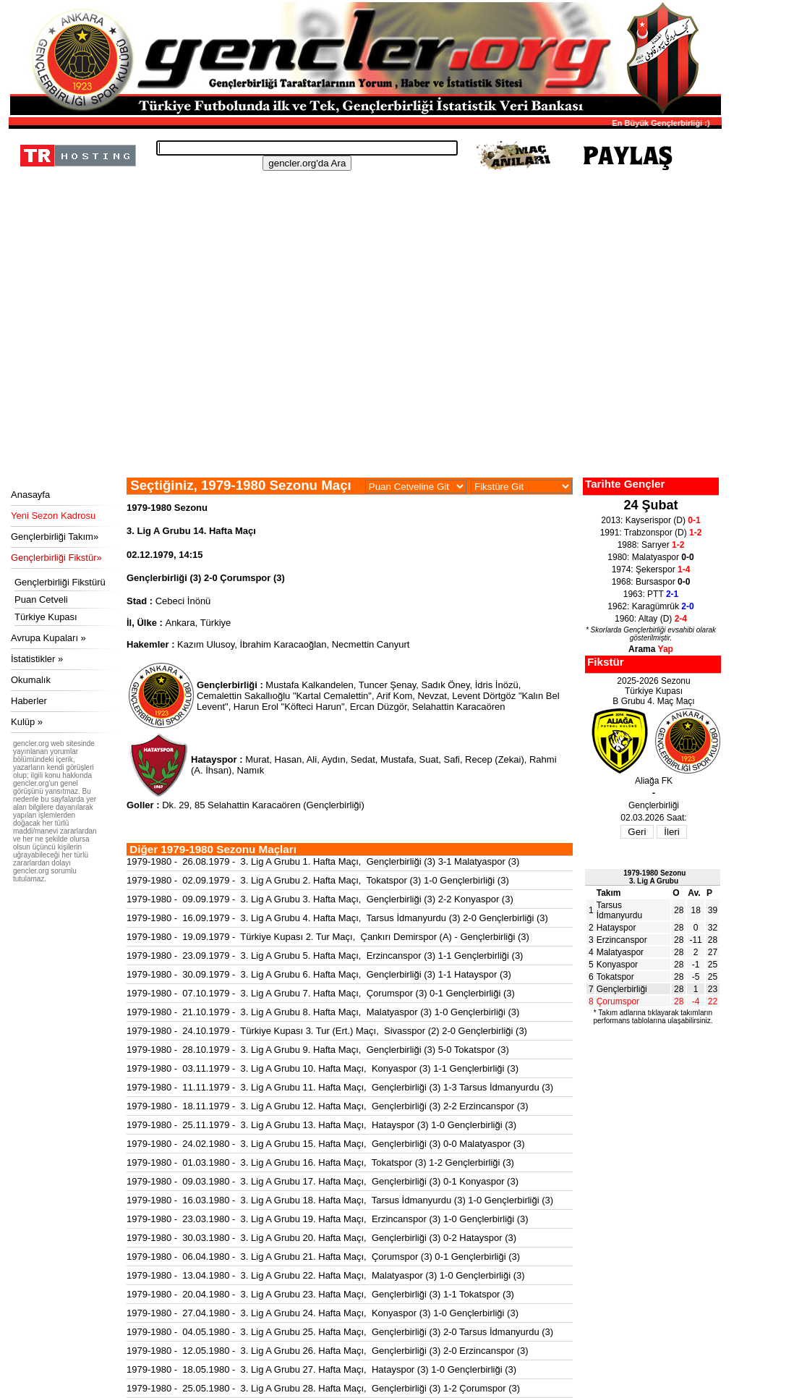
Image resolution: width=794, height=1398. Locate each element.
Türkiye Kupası (45, 616)
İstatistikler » (37, 658)
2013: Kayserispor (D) (650, 520)
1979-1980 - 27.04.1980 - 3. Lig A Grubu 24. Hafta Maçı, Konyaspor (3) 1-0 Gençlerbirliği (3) (322, 1313)
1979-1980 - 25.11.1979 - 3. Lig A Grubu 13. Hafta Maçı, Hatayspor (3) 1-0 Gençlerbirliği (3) (321, 1124)
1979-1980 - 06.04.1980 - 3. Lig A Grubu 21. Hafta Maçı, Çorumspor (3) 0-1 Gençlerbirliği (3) (323, 1256)
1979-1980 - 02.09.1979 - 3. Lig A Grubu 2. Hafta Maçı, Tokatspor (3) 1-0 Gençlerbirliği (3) (318, 880)
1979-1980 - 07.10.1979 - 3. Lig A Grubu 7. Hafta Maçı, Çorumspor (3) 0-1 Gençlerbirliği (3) (321, 993)
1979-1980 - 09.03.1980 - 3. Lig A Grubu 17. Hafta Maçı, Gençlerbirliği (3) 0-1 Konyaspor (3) (322, 1181)
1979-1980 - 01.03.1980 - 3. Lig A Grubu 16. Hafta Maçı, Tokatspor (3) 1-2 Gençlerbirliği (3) (320, 1162)
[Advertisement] (363, 369)
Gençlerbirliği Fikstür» (56, 557)
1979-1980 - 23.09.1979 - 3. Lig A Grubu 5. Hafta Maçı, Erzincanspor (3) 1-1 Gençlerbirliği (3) (325, 955)
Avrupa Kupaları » (48, 637)
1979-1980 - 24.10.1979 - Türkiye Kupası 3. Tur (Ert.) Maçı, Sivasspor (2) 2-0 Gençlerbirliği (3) (327, 1030)
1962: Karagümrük (650, 606)
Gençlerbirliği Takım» (54, 536)
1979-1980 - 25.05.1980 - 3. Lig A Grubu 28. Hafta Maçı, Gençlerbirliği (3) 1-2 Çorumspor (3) (323, 1388)
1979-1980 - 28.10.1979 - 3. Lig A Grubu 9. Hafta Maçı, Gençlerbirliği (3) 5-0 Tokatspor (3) (318, 1049)
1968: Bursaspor (651, 582)
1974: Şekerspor (651, 569)
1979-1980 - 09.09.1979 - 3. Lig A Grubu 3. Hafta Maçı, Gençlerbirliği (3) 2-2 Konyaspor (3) (320, 899)
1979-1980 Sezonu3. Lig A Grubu (654, 877)
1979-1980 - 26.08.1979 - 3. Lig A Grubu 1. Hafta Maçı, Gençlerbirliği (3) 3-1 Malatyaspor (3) (323, 861)
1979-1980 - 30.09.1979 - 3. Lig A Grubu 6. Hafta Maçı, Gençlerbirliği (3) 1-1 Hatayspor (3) (319, 974)
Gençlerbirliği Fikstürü (60, 582)
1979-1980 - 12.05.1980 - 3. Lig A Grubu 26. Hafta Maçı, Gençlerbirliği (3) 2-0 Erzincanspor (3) (328, 1350)
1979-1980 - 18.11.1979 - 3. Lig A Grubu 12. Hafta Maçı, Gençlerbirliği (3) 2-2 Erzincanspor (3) (328, 1106)
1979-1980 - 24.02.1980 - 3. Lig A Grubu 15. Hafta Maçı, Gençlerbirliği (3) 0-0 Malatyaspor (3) (326, 1143)
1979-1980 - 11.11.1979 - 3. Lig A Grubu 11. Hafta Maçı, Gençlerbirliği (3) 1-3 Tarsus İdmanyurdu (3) (340, 1087)
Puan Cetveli (41, 599)
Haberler (29, 700)
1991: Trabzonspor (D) (651, 533)
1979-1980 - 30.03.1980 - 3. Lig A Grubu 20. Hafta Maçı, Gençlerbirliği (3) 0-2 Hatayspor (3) (321, 1237)
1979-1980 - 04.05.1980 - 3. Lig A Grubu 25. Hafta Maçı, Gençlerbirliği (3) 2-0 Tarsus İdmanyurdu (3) (340, 1331)
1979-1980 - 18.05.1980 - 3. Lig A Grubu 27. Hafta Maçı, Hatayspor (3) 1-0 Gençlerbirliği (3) (321, 1369)
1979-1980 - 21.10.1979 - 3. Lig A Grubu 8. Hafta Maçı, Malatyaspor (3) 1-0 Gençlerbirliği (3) (323, 1012)
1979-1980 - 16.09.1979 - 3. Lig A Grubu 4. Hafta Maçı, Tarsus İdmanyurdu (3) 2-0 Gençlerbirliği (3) (337, 917)
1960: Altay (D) (651, 619)
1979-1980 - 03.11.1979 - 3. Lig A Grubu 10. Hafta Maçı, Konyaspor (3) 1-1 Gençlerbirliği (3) (322, 1068)
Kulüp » (27, 721)
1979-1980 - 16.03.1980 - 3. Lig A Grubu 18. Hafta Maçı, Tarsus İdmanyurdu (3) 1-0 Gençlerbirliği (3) (340, 1200)
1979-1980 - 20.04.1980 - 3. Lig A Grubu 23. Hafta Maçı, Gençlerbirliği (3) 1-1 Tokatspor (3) (320, 1294)
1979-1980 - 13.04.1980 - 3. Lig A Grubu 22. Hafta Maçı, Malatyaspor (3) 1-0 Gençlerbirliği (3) (326, 1275)
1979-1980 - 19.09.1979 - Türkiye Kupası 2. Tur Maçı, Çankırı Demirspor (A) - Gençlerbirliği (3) (328, 936)
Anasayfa (30, 494)
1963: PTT (651, 594)
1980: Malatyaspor (650, 557)
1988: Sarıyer (651, 545)
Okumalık (31, 679)
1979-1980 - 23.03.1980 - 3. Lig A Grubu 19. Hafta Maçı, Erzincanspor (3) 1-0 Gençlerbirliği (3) (328, 1218)
